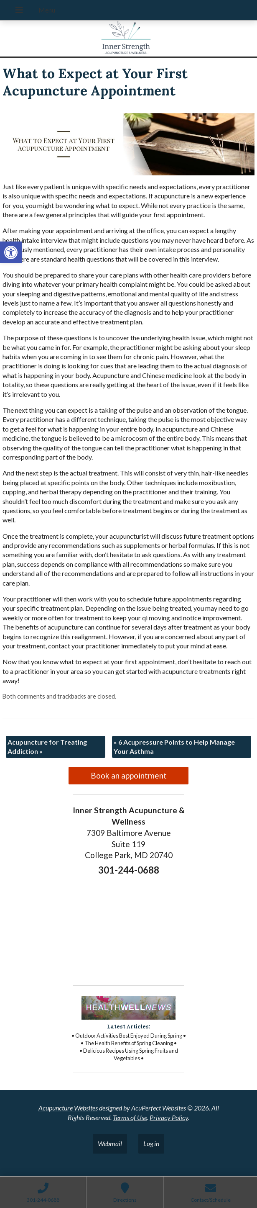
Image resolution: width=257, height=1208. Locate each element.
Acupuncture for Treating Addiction (47, 746)
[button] (11, 252)
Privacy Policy (169, 1117)
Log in (151, 1143)
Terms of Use (130, 1117)
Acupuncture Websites (68, 1108)
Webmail (110, 1143)
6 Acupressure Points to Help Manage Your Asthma (174, 746)
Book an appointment (129, 775)
